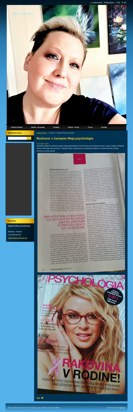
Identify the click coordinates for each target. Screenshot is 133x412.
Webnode (122, 407)
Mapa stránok (110, 2)
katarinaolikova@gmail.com (18, 238)
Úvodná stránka (42, 133)
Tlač (125, 2)
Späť (38, 398)
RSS (118, 2)
